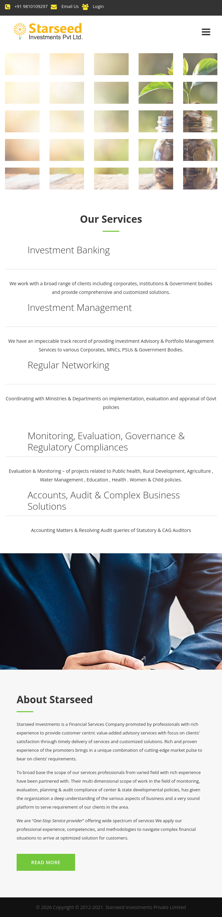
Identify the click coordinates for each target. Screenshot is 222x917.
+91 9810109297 (31, 6)
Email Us (70, 6)
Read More (45, 862)
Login (98, 6)
